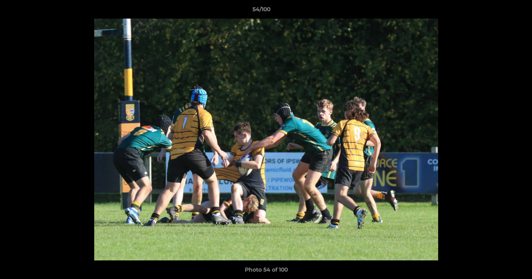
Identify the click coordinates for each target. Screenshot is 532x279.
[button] (499, 11)
